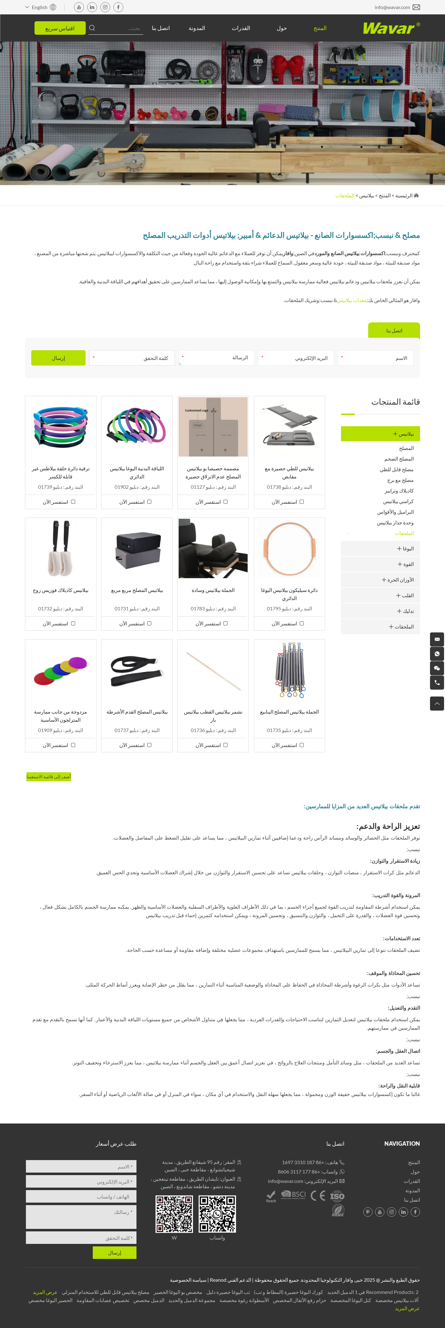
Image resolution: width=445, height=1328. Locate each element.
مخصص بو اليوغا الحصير (177, 1292)
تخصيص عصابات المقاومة (102, 1300)
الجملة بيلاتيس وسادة (213, 590)
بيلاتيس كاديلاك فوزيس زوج (60, 590)
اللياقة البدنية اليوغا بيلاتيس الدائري (137, 472)
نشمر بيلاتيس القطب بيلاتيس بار (213, 716)
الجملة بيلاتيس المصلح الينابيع (289, 711)
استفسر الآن (284, 502)
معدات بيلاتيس (352, 300)
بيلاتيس (366, 195)
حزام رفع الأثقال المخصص (299, 1300)
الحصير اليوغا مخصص (50, 1300)
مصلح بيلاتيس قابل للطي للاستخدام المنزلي (105, 1292)
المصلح (406, 448)
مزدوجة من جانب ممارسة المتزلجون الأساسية (60, 716)
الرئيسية (404, 195)
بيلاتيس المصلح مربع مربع (137, 590)
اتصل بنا (161, 27)
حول (282, 27)
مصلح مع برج (400, 480)
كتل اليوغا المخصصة (350, 1300)
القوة (406, 564)
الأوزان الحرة (398, 580)
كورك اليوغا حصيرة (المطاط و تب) (288, 1292)
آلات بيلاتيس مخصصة (396, 1300)
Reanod (218, 1280)
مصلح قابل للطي (397, 469)
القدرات (241, 27)
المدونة (197, 27)
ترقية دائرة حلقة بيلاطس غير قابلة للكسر (61, 472)
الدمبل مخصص (148, 1300)
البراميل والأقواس (395, 512)
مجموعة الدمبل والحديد (191, 1300)
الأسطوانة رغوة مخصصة (244, 1300)
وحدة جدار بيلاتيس (395, 522)
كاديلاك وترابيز (399, 490)
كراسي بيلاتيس (398, 501)
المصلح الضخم (399, 459)
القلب (405, 595)
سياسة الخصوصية (188, 1280)
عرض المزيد (45, 1292)
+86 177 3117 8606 (299, 1171)
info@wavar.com (392, 7)
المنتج (320, 27)
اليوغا (405, 548)
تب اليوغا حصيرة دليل (227, 1292)
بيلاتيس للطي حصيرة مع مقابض (289, 472)
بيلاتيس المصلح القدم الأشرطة (137, 711)
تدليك (405, 611)
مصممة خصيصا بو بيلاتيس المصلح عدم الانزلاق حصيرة (213, 472)
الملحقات (344, 195)
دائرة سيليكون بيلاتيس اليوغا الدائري (289, 594)
